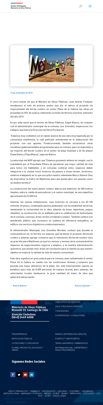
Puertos (59, 338)
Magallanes (59, 396)
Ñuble (56, 393)
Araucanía (75, 393)
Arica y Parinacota (18, 391)
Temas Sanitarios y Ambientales (71, 343)
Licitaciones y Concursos (25, 343)
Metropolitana (11, 393)
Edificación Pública (22, 338)
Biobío (65, 393)
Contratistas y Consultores (70, 315)
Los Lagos (88, 393)
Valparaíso (87, 391)
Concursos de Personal (68, 302)
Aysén (48, 396)
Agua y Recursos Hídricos (68, 306)
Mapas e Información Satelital (71, 334)
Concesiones (62, 311)
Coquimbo (74, 391)
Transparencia (19, 334)
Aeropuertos (73, 338)
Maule (47, 393)
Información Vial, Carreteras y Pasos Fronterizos (71, 349)
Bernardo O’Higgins (31, 393)
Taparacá (35, 391)
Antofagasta (48, 391)
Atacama (62, 391)
